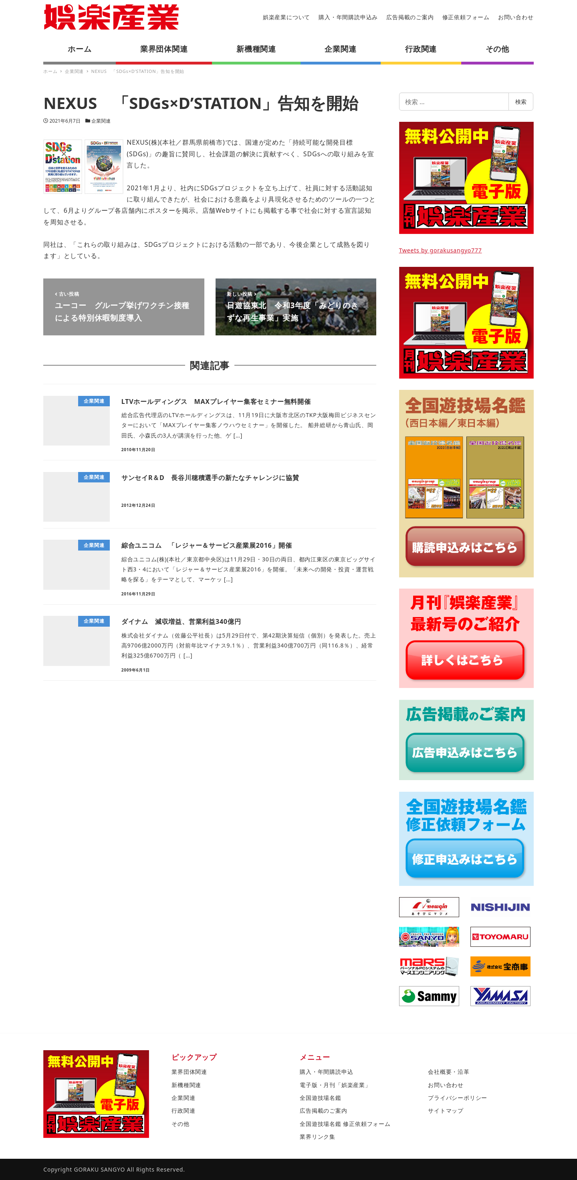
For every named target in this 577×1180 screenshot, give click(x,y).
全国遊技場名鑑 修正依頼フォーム (345, 1124)
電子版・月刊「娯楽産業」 (335, 1085)
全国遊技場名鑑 (320, 1097)
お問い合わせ (516, 17)
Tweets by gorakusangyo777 (440, 250)
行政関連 (183, 1110)
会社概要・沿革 (449, 1071)
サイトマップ (446, 1110)
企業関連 (101, 120)
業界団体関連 (189, 1071)
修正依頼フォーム (466, 17)
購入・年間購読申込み (348, 17)
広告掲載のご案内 (410, 17)
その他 (180, 1124)
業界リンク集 (317, 1136)
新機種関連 (186, 1085)
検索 (521, 101)
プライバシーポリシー (457, 1097)
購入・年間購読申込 (326, 1071)
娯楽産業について (286, 17)
